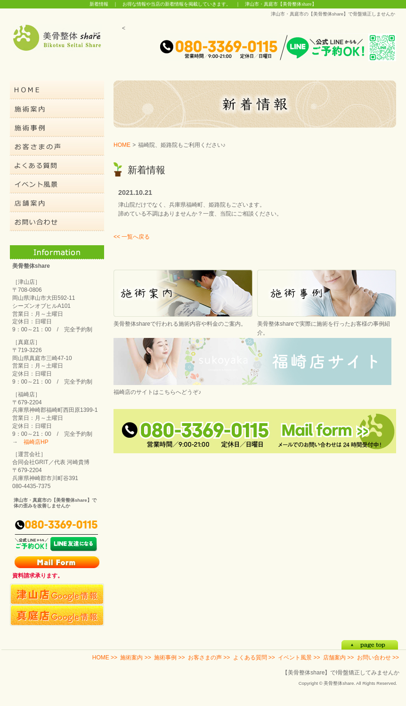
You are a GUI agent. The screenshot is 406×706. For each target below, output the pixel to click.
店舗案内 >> (338, 657)
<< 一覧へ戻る (132, 236)
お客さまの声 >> (209, 657)
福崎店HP (36, 442)
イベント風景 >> (299, 657)
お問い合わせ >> (378, 657)
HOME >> (104, 657)
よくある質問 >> (254, 657)
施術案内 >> (135, 657)
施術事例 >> (169, 657)
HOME (122, 145)
